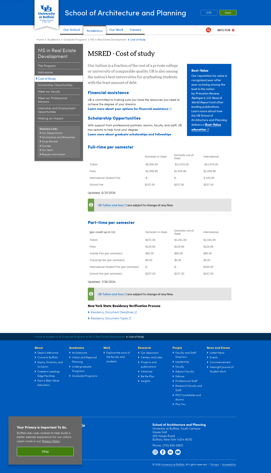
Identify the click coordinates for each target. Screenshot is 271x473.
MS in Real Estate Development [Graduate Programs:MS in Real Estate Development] (108, 40)
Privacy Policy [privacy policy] (51, 441)
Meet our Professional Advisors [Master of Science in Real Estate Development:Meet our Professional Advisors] (52, 100)
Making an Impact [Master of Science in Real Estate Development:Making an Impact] (50, 118)
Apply (228, 13)
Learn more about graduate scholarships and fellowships (129, 134)
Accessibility (229, 465)
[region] (45, 440)
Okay (45, 451)
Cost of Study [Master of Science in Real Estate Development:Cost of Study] (47, 79)
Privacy (215, 465)
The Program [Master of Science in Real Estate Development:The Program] (47, 66)
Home (40, 40)
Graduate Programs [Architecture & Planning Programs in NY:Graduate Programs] (75, 40)
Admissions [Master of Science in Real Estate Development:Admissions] (45, 72)
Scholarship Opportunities (114, 118)
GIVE (209, 13)
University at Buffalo (172, 465)
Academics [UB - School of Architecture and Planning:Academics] (53, 40)
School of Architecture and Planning (127, 12)
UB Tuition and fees (112, 205)
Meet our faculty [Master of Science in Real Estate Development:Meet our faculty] (49, 91)
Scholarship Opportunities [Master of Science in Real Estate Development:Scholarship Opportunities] (55, 85)
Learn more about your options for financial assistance (130, 108)
